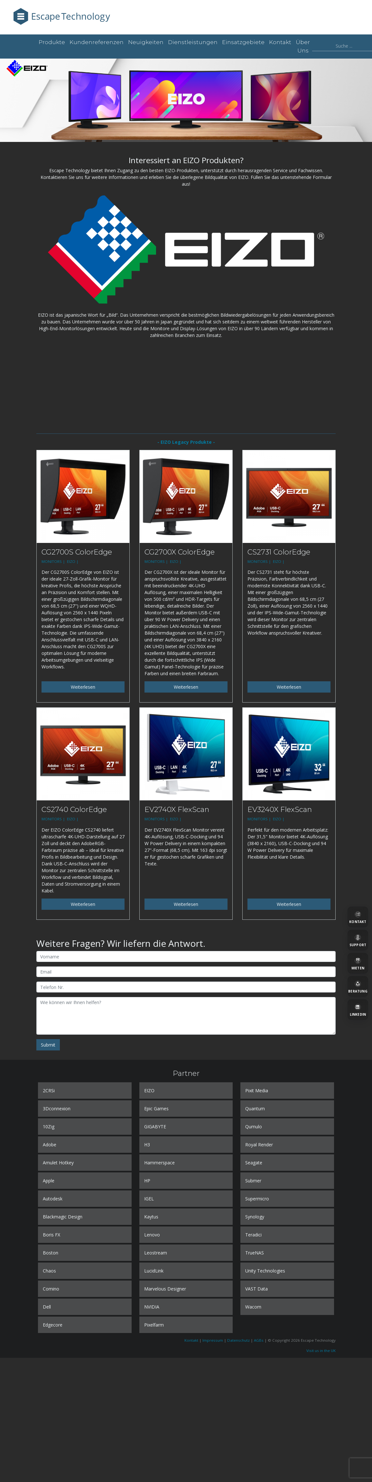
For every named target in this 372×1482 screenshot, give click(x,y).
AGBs (259, 1340)
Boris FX (51, 1235)
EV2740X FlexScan (176, 809)
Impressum (212, 1340)
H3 (147, 1145)
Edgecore (52, 1325)
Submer (253, 1181)
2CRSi (49, 1090)
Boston (50, 1253)
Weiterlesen (83, 687)
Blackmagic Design (62, 1217)
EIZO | (73, 561)
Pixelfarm (154, 1325)
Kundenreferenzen (97, 42)
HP (147, 1181)
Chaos (49, 1271)
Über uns (303, 46)
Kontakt (280, 42)
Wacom (253, 1307)
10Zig (48, 1126)
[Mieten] (358, 963)
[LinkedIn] (358, 1009)
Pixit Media (256, 1090)
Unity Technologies (265, 1271)
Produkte (52, 42)
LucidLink (153, 1271)
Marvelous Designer (165, 1289)
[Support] (358, 940)
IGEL (149, 1199)
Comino (51, 1289)
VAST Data (256, 1289)
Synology (254, 1217)
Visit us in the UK (321, 1350)
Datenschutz (238, 1340)
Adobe (49, 1145)
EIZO (149, 1090)
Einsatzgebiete (243, 42)
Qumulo (253, 1126)
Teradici (253, 1235)
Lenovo (152, 1235)
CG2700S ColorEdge (77, 551)
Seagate (253, 1163)
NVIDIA (151, 1307)
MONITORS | (54, 561)
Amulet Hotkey (58, 1163)
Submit (48, 1045)
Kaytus (151, 1217)
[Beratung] (358, 986)
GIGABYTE (155, 1126)
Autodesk (52, 1199)
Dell (47, 1307)
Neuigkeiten (145, 42)
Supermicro (257, 1199)
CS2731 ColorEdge (278, 551)
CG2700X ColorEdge (179, 551)
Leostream (155, 1253)
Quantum (255, 1108)
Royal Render (259, 1145)
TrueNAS (254, 1253)
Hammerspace (159, 1163)
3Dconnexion (56, 1108)
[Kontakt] (358, 917)
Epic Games (156, 1108)
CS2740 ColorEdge (74, 809)
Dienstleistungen (193, 42)
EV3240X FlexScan (279, 809)
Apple (48, 1181)
